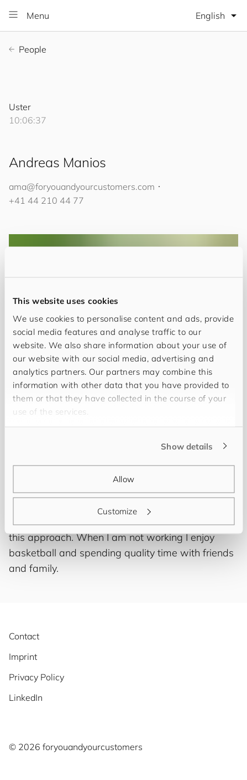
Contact (24, 636)
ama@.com (82, 186)
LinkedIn (26, 697)
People (27, 49)
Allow (123, 479)
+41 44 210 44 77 (46, 200)
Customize (123, 510)
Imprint (23, 656)
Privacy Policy (36, 677)
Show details (187, 446)
